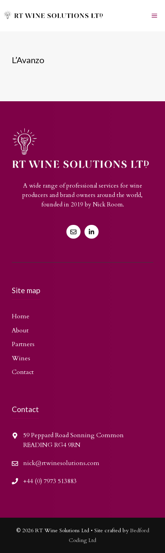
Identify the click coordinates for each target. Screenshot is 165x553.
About (20, 330)
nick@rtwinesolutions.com (61, 463)
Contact (23, 372)
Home (20, 316)
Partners (23, 344)
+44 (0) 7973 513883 (50, 481)
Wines (21, 358)
